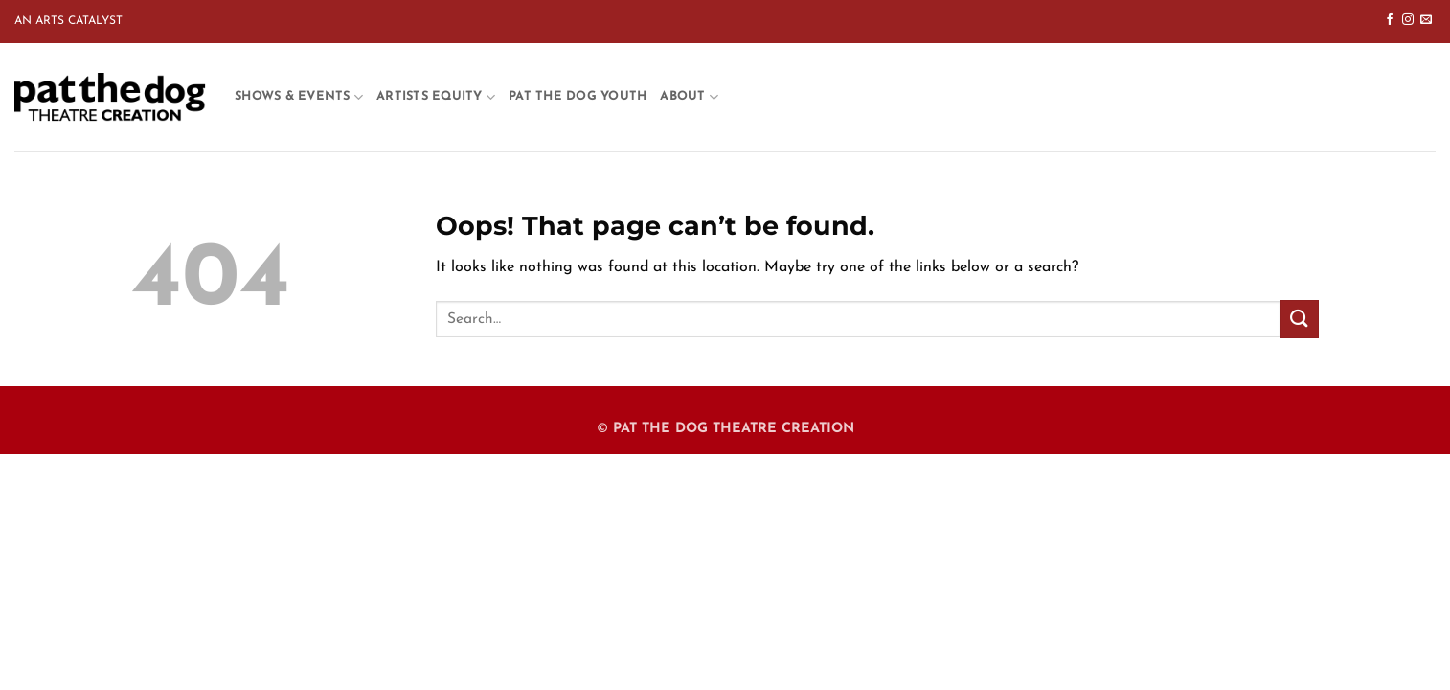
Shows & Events (299, 97)
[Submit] (1299, 318)
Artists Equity (435, 97)
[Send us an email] (1426, 20)
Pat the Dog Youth (577, 96)
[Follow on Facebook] (1389, 20)
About (689, 97)
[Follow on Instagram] (1408, 20)
